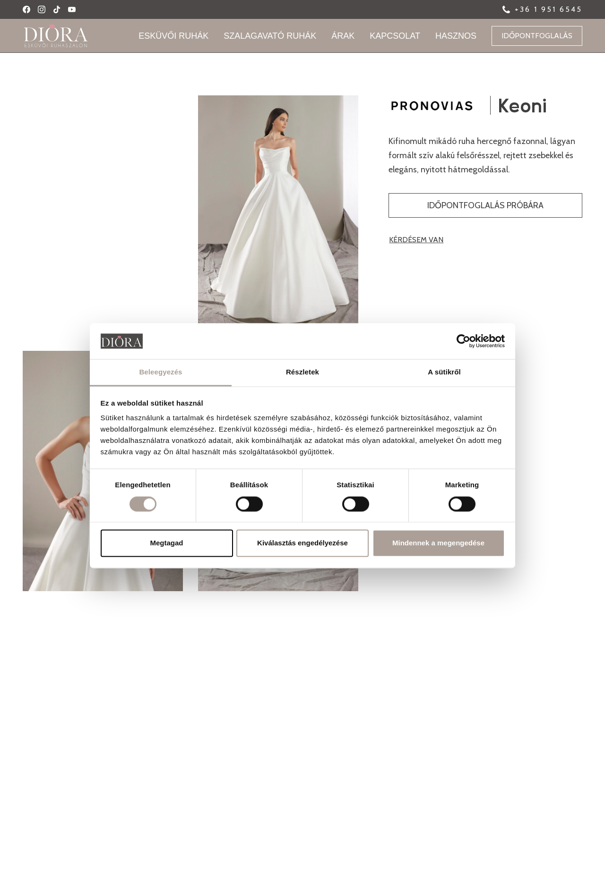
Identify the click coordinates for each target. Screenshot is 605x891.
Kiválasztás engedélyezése (302, 543)
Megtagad (166, 543)
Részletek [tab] (302, 372)
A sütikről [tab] (444, 372)
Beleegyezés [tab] (160, 372)
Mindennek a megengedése (438, 543)
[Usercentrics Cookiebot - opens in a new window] (463, 341)
